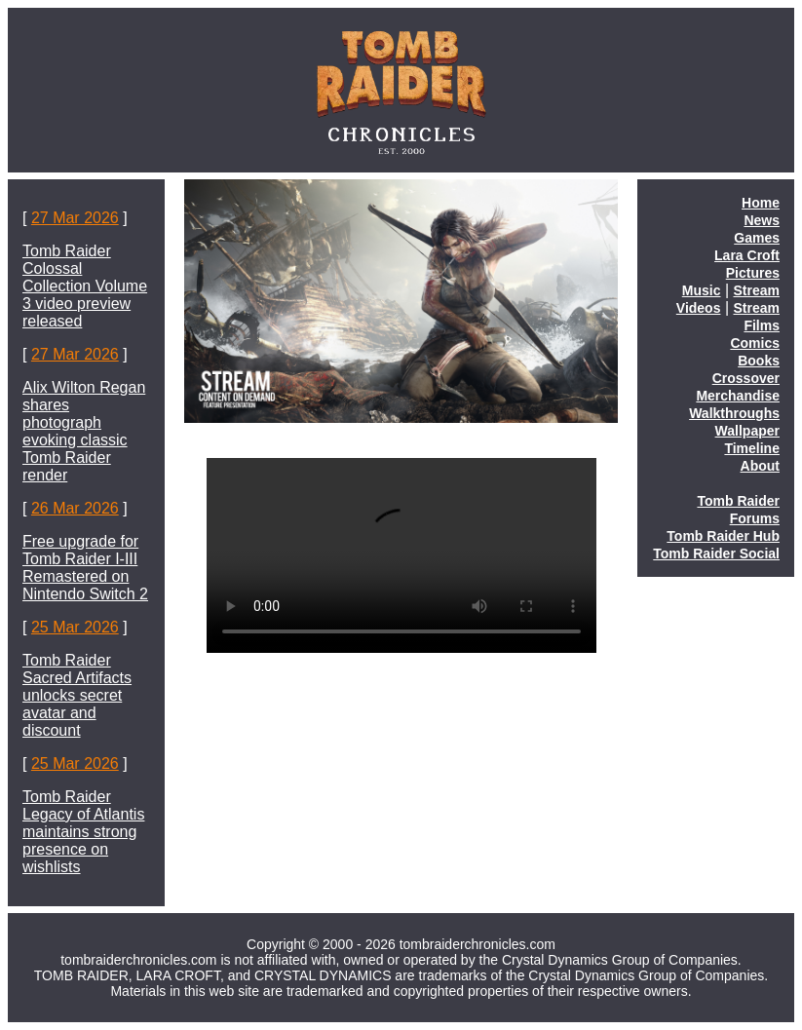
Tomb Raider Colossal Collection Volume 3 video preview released (84, 286)
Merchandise (738, 395)
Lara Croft (747, 255)
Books (759, 360)
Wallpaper (747, 431)
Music (701, 290)
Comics (755, 343)
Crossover (746, 378)
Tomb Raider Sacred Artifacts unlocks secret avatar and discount (77, 695)
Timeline (752, 448)
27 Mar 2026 (75, 218)
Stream (757, 290)
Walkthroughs (734, 413)
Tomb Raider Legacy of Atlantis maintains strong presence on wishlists (83, 831)
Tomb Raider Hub (723, 536)
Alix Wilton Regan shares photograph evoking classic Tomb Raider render (83, 431)
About (760, 466)
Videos (698, 308)
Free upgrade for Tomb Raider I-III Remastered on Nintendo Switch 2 (85, 567)
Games (757, 238)
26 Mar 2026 (75, 508)
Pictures (753, 273)
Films (762, 325)
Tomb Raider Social (716, 553)
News (762, 220)
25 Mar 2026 (75, 627)
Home (761, 202)
